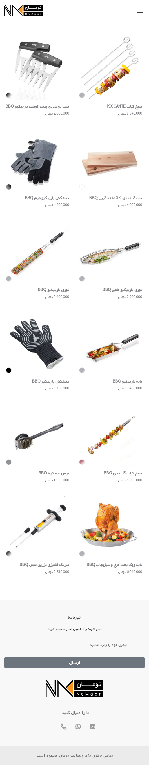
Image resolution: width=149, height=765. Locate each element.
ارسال (74, 662)
